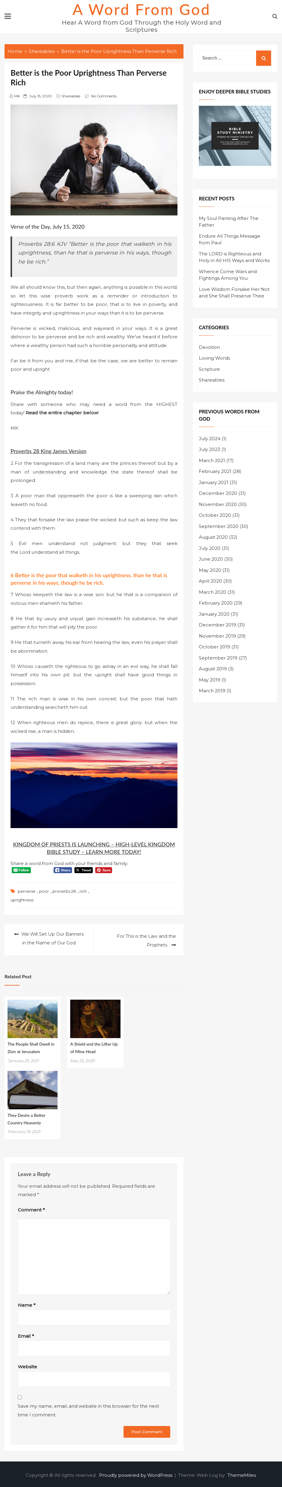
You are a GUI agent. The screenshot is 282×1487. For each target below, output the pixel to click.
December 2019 (217, 625)
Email (26, 1334)
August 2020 (213, 537)
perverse (27, 891)
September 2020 (218, 526)
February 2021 (215, 471)
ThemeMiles (241, 1473)
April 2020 (210, 581)
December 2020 (218, 493)
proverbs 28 (64, 891)
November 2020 (218, 504)
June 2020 (211, 559)
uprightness (22, 899)
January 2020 (214, 614)
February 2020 (216, 603)
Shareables (70, 96)
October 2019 (214, 647)
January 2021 (213, 482)
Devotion (209, 347)
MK (17, 96)
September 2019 (218, 658)
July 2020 (210, 548)
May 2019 (209, 680)
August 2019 (213, 669)
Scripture (209, 369)
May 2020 (210, 570)
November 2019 (217, 636)
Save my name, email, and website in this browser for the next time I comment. (88, 1408)
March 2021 (212, 460)
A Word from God (142, 9)
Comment (31, 1208)
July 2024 (210, 438)
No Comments (104, 96)
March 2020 (212, 592)
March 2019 (212, 690)
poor (44, 891)
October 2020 (215, 515)
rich (83, 891)
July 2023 (209, 449)
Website (27, 1364)
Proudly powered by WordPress (136, 1473)
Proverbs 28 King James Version (48, 451)
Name (27, 1303)
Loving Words (214, 358)
